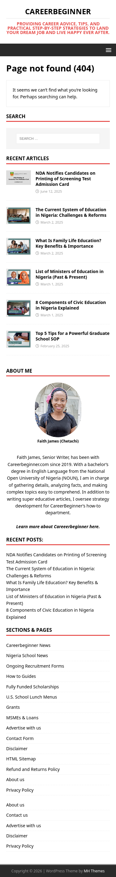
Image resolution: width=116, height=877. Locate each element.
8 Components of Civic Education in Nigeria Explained (71, 305)
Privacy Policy (19, 790)
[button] (107, 49)
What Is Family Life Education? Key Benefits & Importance (68, 243)
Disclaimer (17, 748)
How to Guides (21, 676)
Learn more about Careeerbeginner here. (58, 526)
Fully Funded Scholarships (32, 687)
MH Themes (94, 871)
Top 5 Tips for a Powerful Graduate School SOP (73, 336)
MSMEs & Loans (22, 718)
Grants (13, 707)
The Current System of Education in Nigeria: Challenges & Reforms (71, 212)
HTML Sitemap (21, 759)
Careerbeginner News (28, 645)
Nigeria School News (27, 655)
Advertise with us (23, 728)
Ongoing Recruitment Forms (35, 666)
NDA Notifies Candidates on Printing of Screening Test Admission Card (65, 178)
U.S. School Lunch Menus (31, 697)
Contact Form (20, 738)
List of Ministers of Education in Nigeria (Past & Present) (70, 274)
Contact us (17, 815)
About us (15, 779)
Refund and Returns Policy (33, 769)
